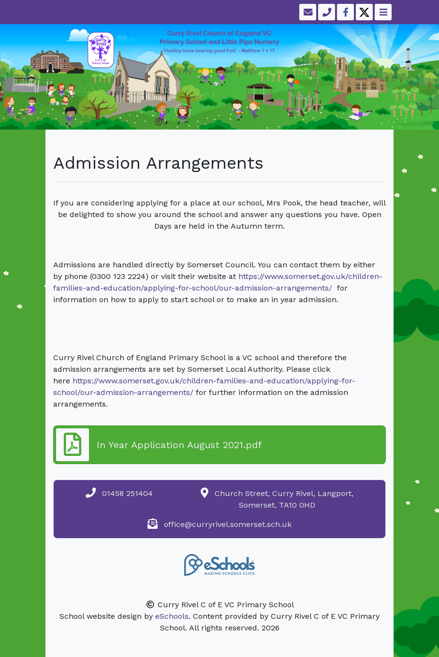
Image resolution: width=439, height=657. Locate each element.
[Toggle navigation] (382, 12)
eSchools (172, 616)
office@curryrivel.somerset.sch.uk (228, 524)
